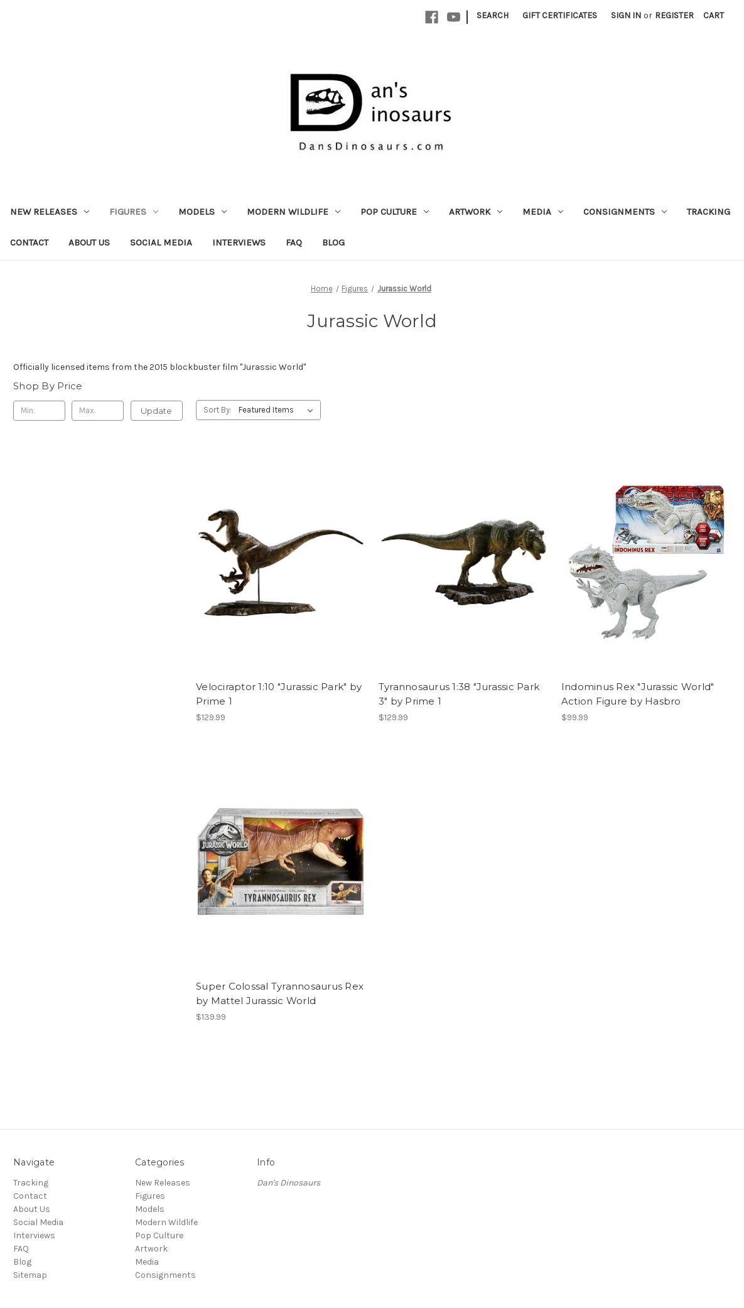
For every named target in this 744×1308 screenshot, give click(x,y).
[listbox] (278, 410)
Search (493, 15)
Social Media (161, 242)
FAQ (294, 242)
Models (202, 211)
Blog (333, 242)
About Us (89, 242)
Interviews (239, 242)
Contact (29, 242)
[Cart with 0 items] (713, 15)
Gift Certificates (559, 15)
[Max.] (98, 411)
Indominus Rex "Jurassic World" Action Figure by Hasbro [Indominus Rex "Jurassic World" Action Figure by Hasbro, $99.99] (637, 694)
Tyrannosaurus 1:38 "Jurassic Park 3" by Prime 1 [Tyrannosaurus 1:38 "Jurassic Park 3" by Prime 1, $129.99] (459, 694)
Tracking (708, 211)
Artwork (475, 211)
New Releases (49, 211)
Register (674, 15)
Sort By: (217, 409)
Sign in (626, 15)
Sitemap (30, 1275)
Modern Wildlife (293, 211)
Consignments (625, 211)
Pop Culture (394, 211)
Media (542, 211)
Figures (133, 211)
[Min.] (39, 411)
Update (156, 411)
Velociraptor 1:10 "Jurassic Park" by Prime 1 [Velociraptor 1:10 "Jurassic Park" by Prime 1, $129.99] (279, 694)
